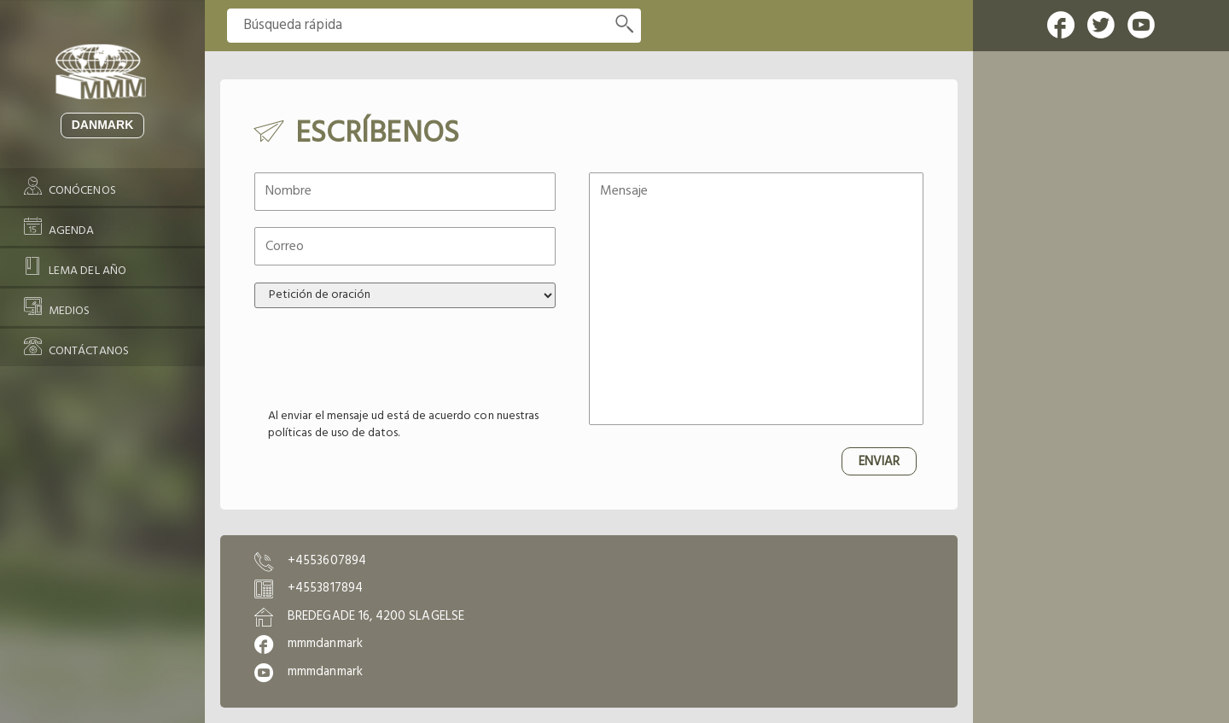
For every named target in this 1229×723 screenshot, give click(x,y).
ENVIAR (879, 462)
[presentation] (384, 358)
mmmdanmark (325, 643)
